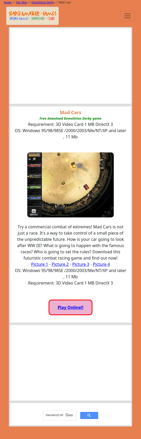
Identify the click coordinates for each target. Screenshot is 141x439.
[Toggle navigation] (127, 16)
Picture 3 (80, 264)
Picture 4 (101, 264)
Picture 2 (60, 264)
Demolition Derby (43, 2)
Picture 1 (39, 264)
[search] (59, 415)
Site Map (21, 2)
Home (7, 2)
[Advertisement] (70, 67)
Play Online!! (70, 307)
